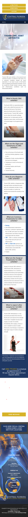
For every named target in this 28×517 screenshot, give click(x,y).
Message (4, 399)
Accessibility (10, 511)
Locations (14, 11)
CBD (6, 237)
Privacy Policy (17, 511)
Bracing (7, 225)
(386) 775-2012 (14, 5)
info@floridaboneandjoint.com (14, 477)
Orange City (14, 441)
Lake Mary (14, 446)
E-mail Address (6, 388)
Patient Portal (14, 8)
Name (3, 382)
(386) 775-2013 (14, 492)
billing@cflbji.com (14, 482)
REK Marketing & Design (20, 512)
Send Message (14, 414)
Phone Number (5, 393)
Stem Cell (12, 243)
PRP (6, 243)
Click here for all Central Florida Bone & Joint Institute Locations (14, 428)
